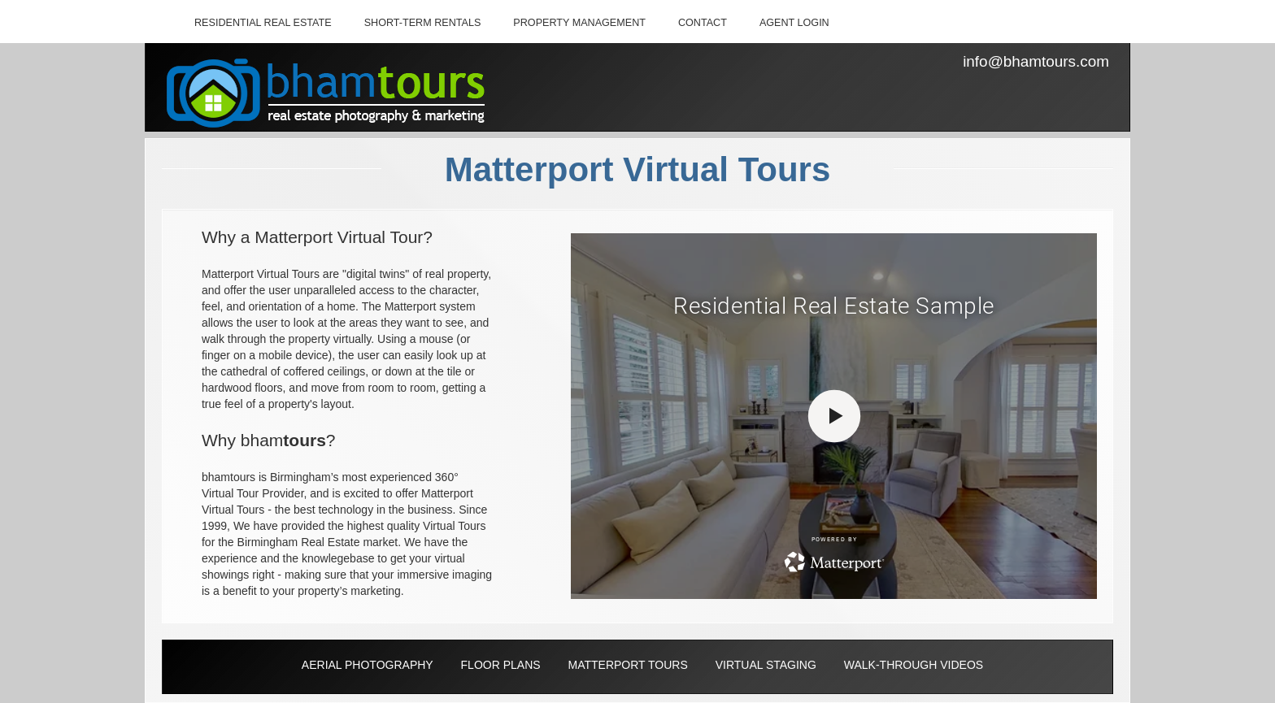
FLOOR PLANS (501, 664)
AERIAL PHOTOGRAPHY (367, 664)
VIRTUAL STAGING (766, 664)
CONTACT (702, 22)
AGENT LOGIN (794, 22)
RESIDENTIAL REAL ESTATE (263, 22)
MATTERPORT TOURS (627, 664)
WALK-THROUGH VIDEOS (913, 664)
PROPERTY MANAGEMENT (579, 22)
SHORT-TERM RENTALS (422, 22)
